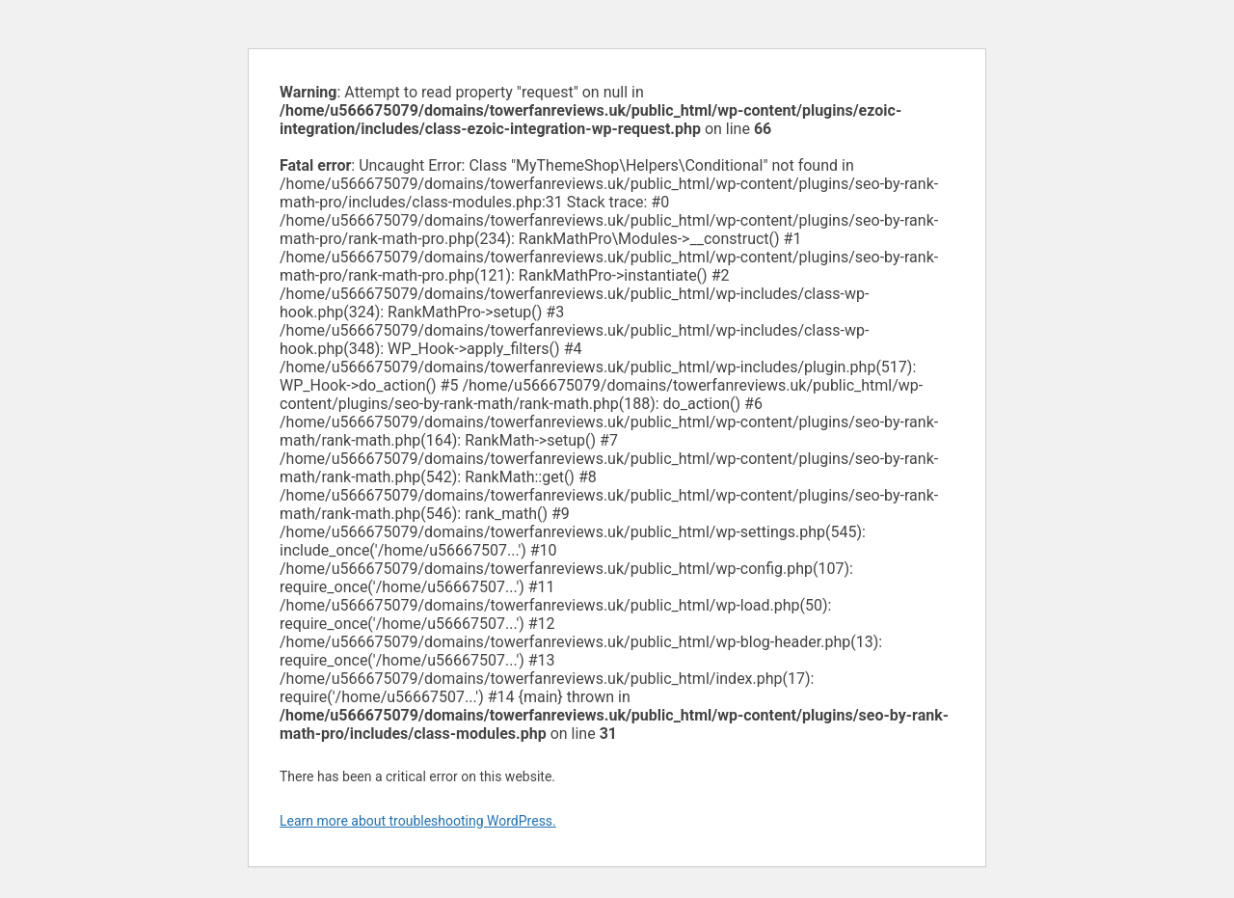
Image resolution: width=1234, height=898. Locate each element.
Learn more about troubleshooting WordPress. (418, 821)
